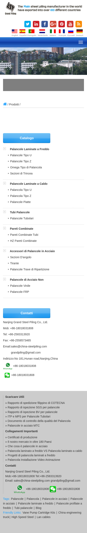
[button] (6, 149)
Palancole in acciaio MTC (24, 425)
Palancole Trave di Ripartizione (29, 269)
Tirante (14, 263)
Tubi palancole (23, 508)
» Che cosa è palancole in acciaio (26, 446)
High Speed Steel (23, 517)
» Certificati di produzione (21, 437)
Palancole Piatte (20, 202)
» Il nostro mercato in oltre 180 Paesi (28, 441)
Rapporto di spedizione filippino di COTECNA (36, 403)
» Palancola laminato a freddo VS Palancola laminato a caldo (43, 450)
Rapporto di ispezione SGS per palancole (34, 407)
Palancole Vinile (20, 285)
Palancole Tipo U (21, 155)
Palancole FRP (19, 291)
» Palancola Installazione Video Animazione (32, 459)
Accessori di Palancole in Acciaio (32, 251)
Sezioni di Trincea (21, 173)
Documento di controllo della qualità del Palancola (39, 421)
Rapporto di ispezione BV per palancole (33, 412)
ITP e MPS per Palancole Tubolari (29, 416)
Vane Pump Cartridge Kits (39, 512)
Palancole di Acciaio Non (27, 279)
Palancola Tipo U (21, 189)
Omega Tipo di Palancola (26, 167)
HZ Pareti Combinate (23, 240)
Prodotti (14, 104)
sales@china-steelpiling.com (29, 346)
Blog (38, 508)
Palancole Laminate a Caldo (28, 183)
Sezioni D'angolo (20, 257)
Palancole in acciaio (54, 498)
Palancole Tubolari (21, 218)
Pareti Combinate (21, 228)
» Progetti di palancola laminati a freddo (30, 455)
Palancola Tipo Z (20, 195)
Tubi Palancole (20, 212)
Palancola (33, 498)
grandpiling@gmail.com (26, 352)
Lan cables (43, 517)
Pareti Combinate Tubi (24, 234)
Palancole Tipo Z (20, 161)
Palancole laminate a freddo (35, 503)
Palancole (17, 498)
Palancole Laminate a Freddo (29, 149)
